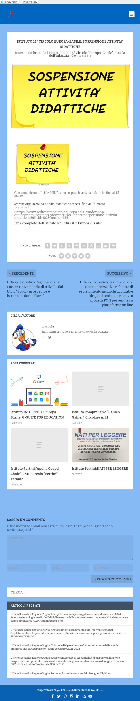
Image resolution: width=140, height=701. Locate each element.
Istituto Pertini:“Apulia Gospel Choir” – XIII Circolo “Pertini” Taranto (35, 474)
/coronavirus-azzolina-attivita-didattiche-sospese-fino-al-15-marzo (59, 204)
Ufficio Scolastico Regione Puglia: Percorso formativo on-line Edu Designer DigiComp (61, 673)
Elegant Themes (63, 690)
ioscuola (39, 53)
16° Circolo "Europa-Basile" (91, 53)
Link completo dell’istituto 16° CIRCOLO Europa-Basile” (58, 223)
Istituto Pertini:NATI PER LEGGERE (100, 469)
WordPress (97, 690)
